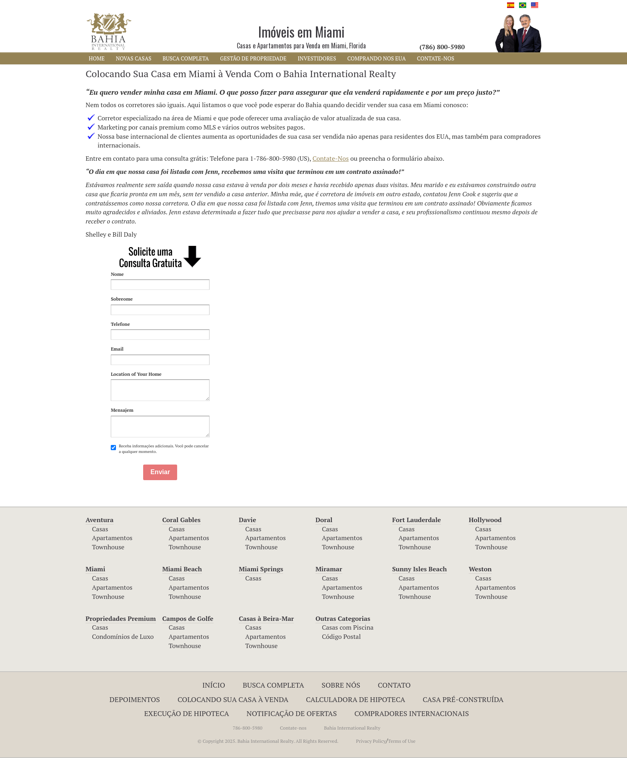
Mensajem (122, 410)
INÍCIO (213, 685)
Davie (247, 519)
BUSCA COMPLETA (185, 58)
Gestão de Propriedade (253, 58)
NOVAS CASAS (134, 58)
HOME (97, 58)
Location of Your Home (136, 374)
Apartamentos (112, 537)
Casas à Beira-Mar (266, 618)
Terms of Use (401, 741)
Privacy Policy (370, 741)
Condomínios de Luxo (123, 636)
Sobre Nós (340, 685)
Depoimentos (135, 699)
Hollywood (485, 519)
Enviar (160, 472)
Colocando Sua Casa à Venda (233, 699)
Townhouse (108, 547)
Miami (95, 569)
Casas (100, 529)
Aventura (100, 519)
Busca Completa (273, 685)
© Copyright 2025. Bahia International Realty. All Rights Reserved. (268, 741)
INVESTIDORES (317, 58)
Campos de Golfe (188, 618)
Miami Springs (261, 569)
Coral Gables (181, 519)
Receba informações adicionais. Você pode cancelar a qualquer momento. (160, 448)
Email (117, 349)
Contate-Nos (331, 158)
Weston (480, 569)
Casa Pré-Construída (463, 699)
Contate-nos (293, 728)
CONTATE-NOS (435, 58)
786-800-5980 (247, 728)
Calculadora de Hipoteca (355, 699)
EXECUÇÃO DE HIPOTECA (186, 713)
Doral (323, 519)
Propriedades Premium (121, 618)
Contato (394, 685)
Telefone (120, 324)
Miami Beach (182, 569)
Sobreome (122, 299)
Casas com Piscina (347, 627)
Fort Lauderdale (416, 519)
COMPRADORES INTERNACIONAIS (411, 713)
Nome (117, 274)
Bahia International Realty (352, 728)
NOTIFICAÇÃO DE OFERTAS (292, 713)
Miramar (328, 569)
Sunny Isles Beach (419, 569)
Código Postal (341, 636)
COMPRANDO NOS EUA (376, 58)
